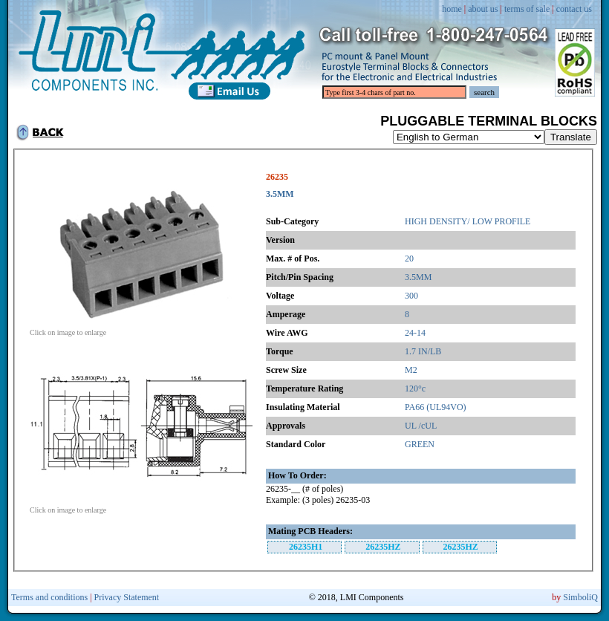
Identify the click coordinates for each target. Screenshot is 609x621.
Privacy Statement (127, 597)
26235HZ (382, 547)
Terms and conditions (49, 597)
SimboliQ (580, 597)
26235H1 (305, 547)
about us (483, 9)
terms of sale (527, 9)
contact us (574, 9)
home (452, 9)
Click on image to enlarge (141, 329)
